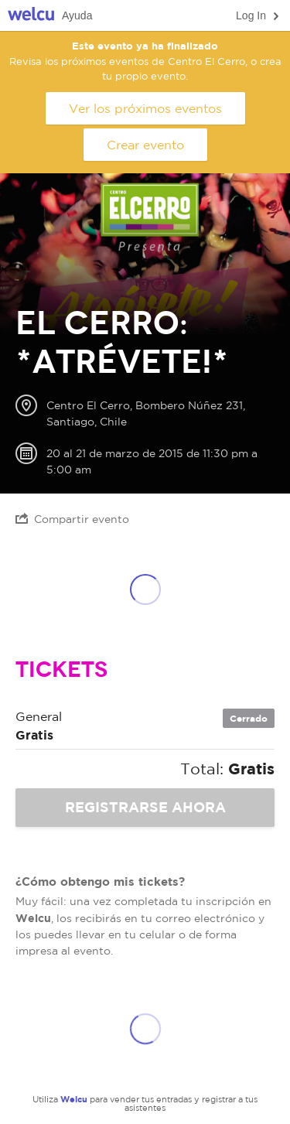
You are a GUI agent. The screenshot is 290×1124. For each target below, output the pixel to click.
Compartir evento (72, 518)
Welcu (31, 16)
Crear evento (145, 145)
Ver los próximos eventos (145, 108)
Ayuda (77, 15)
